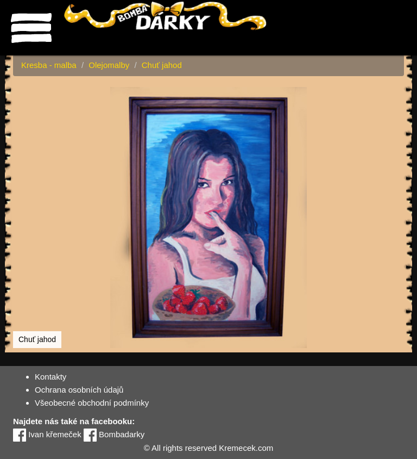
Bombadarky (114, 434)
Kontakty (50, 376)
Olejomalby (109, 65)
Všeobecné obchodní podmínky (92, 402)
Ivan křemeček (47, 434)
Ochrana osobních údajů (79, 389)
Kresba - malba (49, 65)
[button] (394, 97)
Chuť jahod (162, 65)
